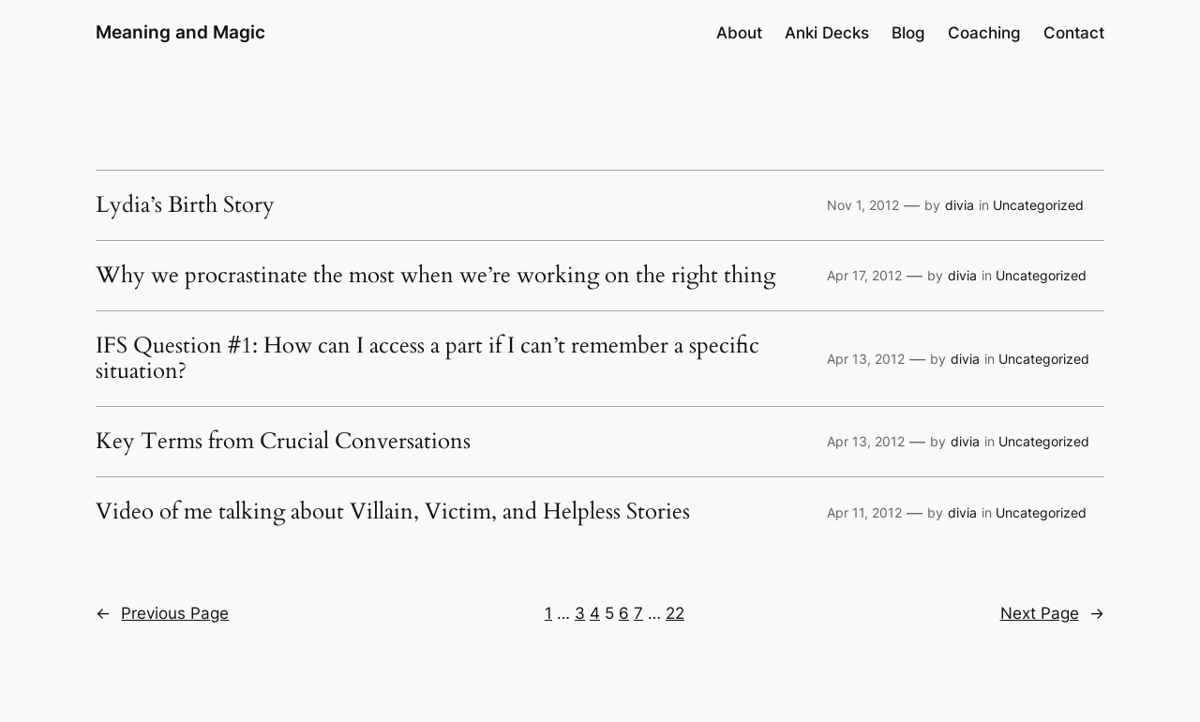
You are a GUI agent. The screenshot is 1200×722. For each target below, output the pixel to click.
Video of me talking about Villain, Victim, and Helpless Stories (393, 512)
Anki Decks (827, 32)
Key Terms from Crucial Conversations (283, 441)
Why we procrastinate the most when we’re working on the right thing (435, 275)
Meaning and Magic (180, 32)
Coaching (984, 32)
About (739, 32)
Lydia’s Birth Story (185, 205)
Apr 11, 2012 (864, 512)
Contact (1073, 32)
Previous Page (162, 613)
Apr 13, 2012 (866, 359)
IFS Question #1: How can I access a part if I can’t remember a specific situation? (427, 359)
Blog (908, 32)
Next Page (1052, 613)
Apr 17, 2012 (864, 275)
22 (675, 613)
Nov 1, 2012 (863, 205)
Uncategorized (1038, 205)
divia (959, 205)
